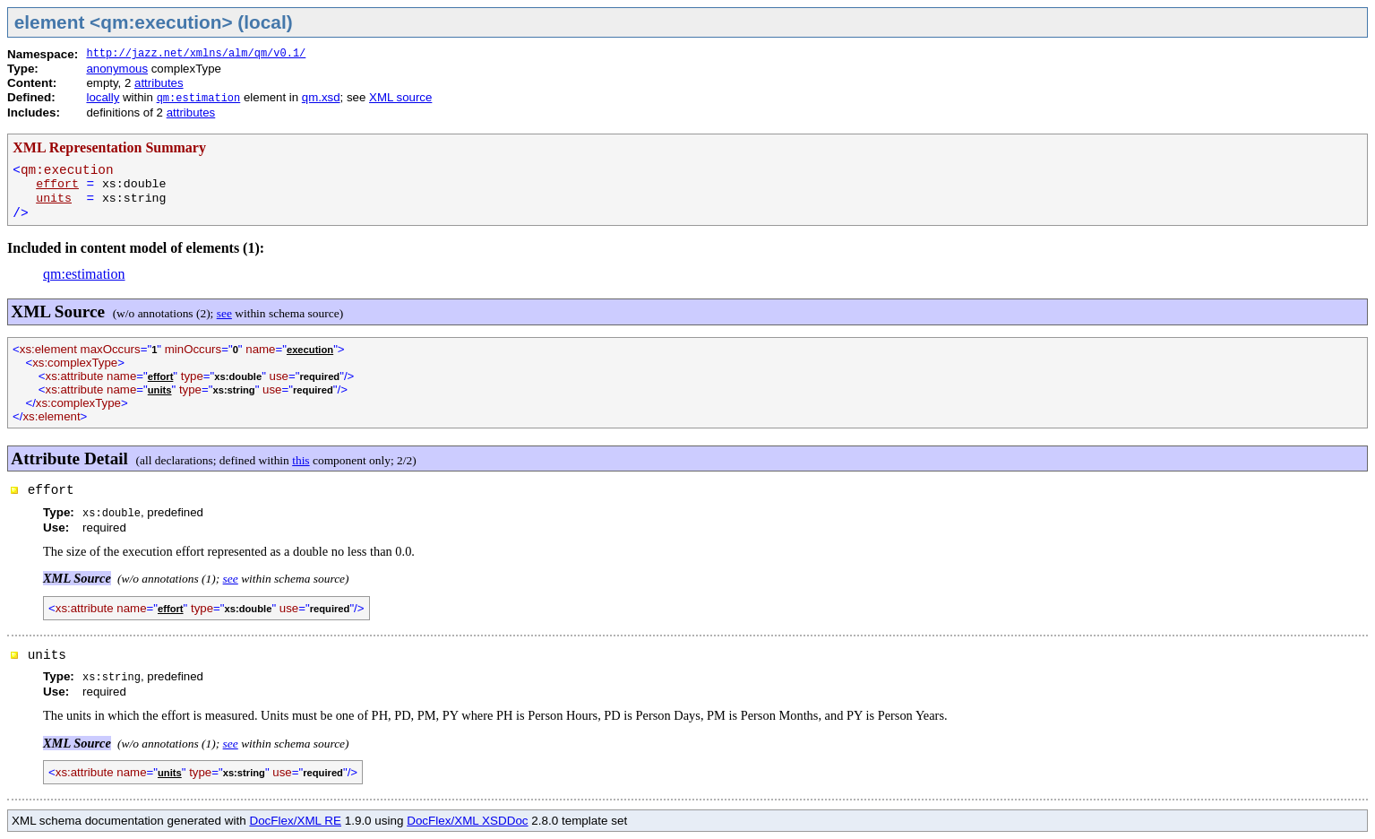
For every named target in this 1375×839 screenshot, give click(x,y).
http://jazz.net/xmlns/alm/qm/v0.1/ (195, 54)
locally (102, 97)
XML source (400, 97)
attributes (159, 83)
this (300, 460)
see (224, 313)
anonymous (117, 68)
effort (57, 184)
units (54, 198)
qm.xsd (321, 97)
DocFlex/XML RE (295, 820)
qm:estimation (199, 98)
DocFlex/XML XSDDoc (467, 820)
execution (310, 349)
